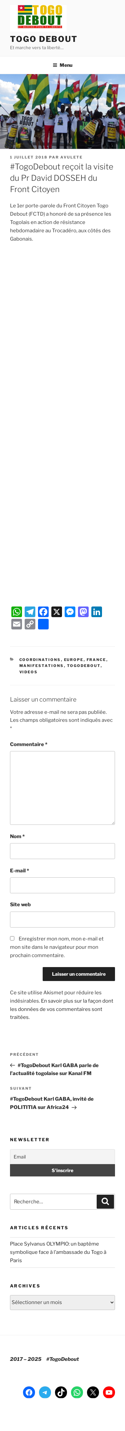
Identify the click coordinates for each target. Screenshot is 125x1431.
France (96, 659)
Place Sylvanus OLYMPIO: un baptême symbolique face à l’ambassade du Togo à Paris (58, 1252)
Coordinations (40, 659)
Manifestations (41, 665)
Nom (17, 836)
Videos (28, 672)
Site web (20, 905)
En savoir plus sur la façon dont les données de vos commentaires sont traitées (61, 1009)
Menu (62, 65)
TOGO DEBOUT (44, 39)
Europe (74, 659)
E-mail (19, 871)
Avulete (71, 157)
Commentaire (28, 744)
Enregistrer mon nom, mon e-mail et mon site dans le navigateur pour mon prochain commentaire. (57, 947)
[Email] (62, 1156)
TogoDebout (84, 665)
